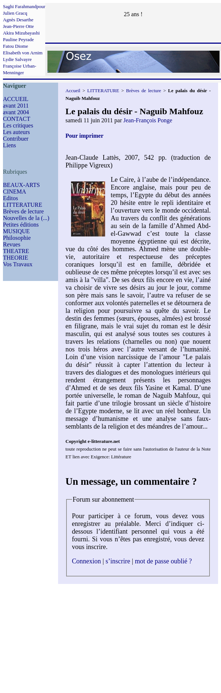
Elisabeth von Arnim (23, 52)
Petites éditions (21, 224)
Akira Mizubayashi (21, 33)
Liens (9, 145)
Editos (10, 198)
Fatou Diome (15, 46)
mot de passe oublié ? (163, 561)
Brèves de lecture (23, 211)
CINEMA (14, 191)
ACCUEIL (15, 99)
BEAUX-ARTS (21, 185)
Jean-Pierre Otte (18, 26)
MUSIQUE (16, 231)
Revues (11, 244)
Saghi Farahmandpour (24, 6)
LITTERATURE (22, 205)
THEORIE (15, 258)
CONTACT (16, 119)
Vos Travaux (17, 264)
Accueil (72, 90)
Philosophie (17, 238)
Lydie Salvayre (17, 59)
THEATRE (16, 251)
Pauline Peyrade (18, 39)
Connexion (86, 561)
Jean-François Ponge (147, 120)
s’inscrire (118, 561)
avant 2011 (16, 105)
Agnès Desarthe (18, 19)
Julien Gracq (15, 13)
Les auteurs (16, 132)
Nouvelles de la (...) (26, 218)
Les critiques (18, 125)
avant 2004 (16, 112)
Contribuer (15, 139)
